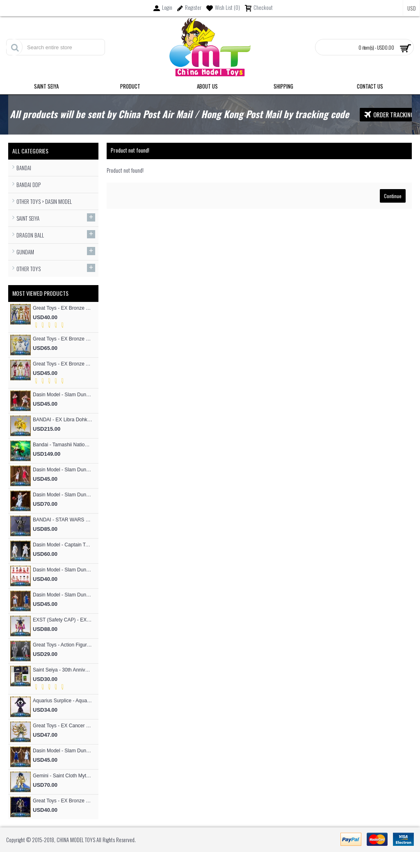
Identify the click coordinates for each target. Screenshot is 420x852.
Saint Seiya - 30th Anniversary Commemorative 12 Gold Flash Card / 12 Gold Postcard (62, 670)
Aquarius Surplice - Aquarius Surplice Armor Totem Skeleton (62, 701)
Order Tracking (389, 114)
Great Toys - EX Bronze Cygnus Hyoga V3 (62, 339)
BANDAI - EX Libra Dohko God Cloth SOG (62, 420)
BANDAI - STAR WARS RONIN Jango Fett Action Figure (62, 520)
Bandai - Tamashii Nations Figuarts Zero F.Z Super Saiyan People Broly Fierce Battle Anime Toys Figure (62, 445)
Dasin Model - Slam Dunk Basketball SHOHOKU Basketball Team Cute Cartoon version (62, 570)
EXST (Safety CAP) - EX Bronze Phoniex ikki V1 (62, 620)
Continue (393, 195)
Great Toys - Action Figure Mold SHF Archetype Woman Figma (62, 645)
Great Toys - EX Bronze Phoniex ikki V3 (62, 308)
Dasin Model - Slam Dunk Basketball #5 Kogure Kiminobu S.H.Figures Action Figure (62, 394)
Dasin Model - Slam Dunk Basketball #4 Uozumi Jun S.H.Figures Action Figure (62, 751)
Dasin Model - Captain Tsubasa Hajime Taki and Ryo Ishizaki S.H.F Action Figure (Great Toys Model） (62, 545)
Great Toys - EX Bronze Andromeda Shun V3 (62, 364)
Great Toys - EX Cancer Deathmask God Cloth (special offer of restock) (62, 726)
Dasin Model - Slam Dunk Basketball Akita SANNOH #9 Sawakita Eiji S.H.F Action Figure (62, 495)
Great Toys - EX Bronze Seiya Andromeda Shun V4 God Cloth (62, 801)
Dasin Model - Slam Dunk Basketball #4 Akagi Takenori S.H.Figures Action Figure (62, 470)
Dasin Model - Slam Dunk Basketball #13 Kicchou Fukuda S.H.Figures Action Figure (62, 595)
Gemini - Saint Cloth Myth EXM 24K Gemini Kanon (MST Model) (62, 776)
